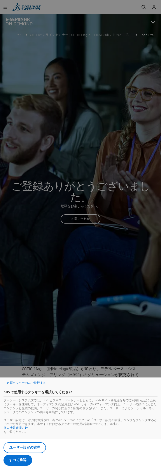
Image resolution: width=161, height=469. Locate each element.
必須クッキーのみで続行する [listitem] (26, 382)
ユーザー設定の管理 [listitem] (24, 447)
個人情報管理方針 (16, 428)
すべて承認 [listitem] (17, 460)
